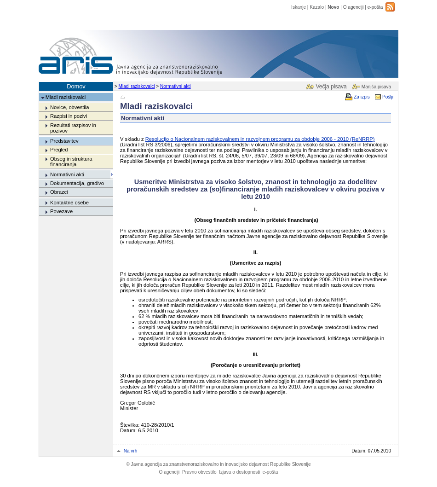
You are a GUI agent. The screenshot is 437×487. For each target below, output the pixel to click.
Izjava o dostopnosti (239, 472)
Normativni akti (175, 86)
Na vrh (131, 450)
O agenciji (353, 7)
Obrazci (59, 192)
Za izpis (362, 96)
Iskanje (298, 7)
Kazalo (317, 7)
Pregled (59, 149)
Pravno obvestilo (199, 472)
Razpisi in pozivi (68, 116)
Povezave (61, 211)
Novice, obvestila (69, 107)
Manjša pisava (376, 86)
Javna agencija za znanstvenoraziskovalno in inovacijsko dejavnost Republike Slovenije (218, 464)
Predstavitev (64, 141)
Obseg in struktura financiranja (71, 161)
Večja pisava (331, 86)
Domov (76, 86)
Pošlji (387, 96)
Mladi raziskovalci (137, 86)
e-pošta (375, 7)
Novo (333, 7)
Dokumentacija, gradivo (77, 183)
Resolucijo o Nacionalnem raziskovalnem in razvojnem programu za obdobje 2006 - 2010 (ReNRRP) (260, 139)
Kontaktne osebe (69, 202)
